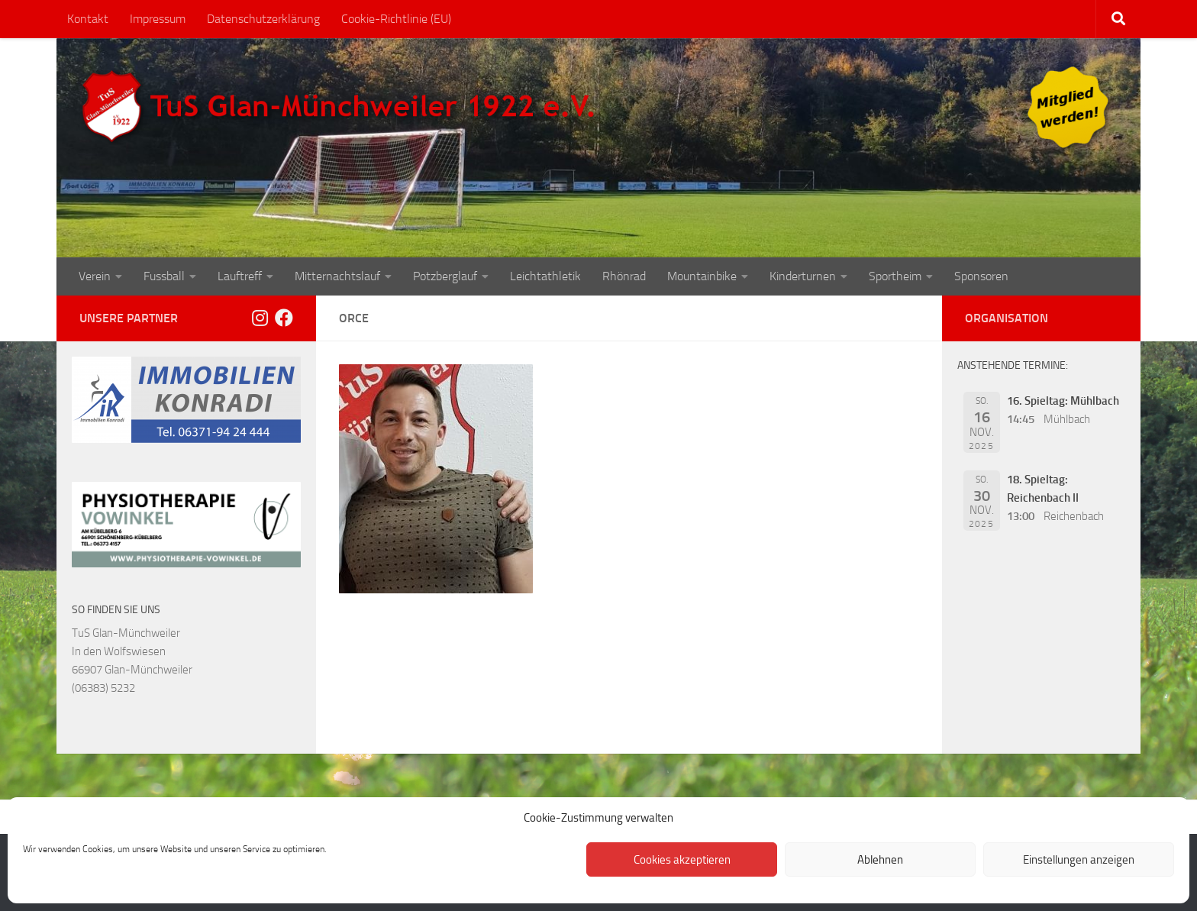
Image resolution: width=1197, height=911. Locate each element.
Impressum (158, 18)
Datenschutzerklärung (263, 18)
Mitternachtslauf (337, 276)
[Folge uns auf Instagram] (259, 318)
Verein (95, 276)
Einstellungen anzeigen (1078, 860)
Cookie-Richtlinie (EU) (396, 18)
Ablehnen (880, 860)
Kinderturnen (803, 276)
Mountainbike (702, 276)
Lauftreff (240, 276)
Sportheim (895, 276)
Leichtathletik (545, 276)
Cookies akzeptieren (682, 860)
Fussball (164, 276)
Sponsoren (981, 276)
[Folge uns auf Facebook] (284, 318)
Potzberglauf (445, 276)
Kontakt (87, 18)
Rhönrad (624, 276)
